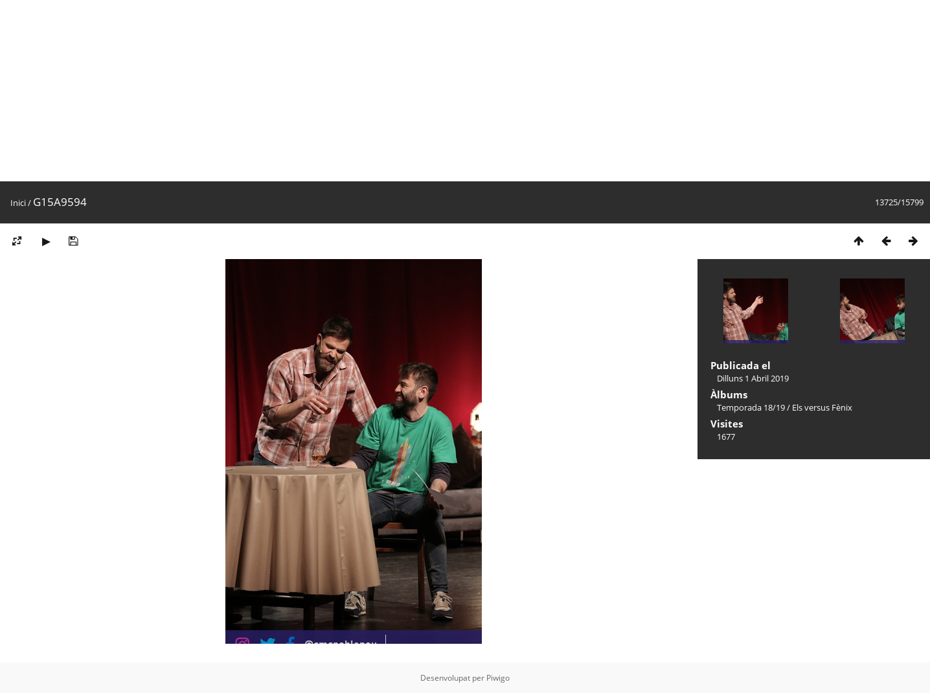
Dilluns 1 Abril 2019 (753, 378)
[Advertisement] (388, 90)
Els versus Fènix (822, 407)
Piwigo (498, 677)
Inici (18, 203)
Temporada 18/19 (751, 407)
